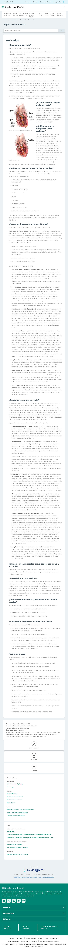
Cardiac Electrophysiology (15, 784)
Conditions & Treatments (7, 14)
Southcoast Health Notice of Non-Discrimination (22, 941)
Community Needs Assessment (49, 941)
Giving (34, 2)
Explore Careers (25, 927)
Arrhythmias (11, 831)
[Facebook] (4, 901)
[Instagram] (19, 901)
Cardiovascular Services (14, 799)
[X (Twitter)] (9, 901)
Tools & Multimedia (60, 14)
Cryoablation (11, 802)
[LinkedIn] (14, 901)
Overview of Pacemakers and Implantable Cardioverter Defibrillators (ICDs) (30, 837)
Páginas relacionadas (14, 24)
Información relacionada (26, 20)
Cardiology (10, 787)
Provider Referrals (45, 2)
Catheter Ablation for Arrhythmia (17, 854)
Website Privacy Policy (16, 938)
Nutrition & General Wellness (32, 15)
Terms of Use (28, 877)
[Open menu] (64, 7)
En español (13, 20)
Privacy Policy (37, 877)
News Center (47, 14)
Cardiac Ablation (12, 793)
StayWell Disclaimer (48, 877)
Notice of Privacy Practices (34, 938)
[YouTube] (24, 901)
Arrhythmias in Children (14, 844)
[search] (31, 30)
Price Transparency (51, 938)
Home (5, 20)
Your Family (41, 14)
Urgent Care (58, 2)
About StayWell (18, 877)
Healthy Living (53, 14)
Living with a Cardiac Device (16, 815)
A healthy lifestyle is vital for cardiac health (20, 809)
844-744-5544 (8, 2)
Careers (27, 2)
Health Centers (15, 14)
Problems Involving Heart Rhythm (17, 847)
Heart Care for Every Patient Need (17, 812)
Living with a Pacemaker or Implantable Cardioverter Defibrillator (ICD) (29, 834)
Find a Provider (7, 927)
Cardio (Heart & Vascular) (15, 796)
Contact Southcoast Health (49, 927)
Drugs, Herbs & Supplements (23, 14)
